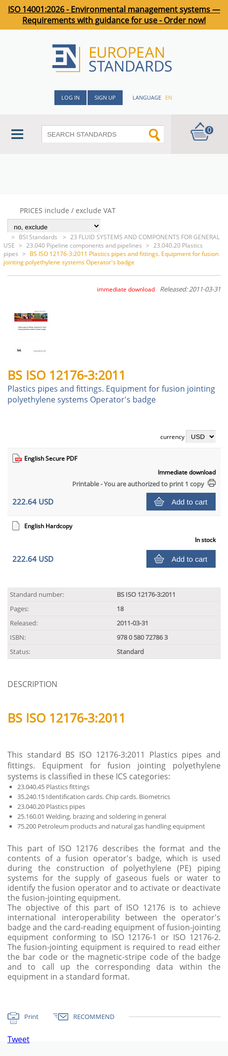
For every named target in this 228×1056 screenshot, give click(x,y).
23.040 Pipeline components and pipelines (84, 245)
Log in (70, 97)
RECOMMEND (93, 1016)
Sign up (105, 97)
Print (31, 1016)
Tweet (18, 1039)
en (168, 97)
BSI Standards (39, 237)
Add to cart (190, 502)
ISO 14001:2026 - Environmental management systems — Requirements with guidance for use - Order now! (114, 15)
